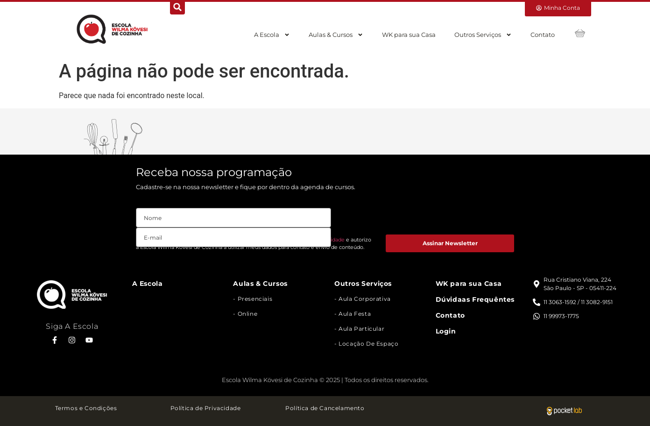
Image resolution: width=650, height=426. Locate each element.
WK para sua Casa (409, 34)
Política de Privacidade (205, 408)
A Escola (272, 35)
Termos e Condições (86, 408)
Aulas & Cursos (336, 35)
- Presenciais (252, 298)
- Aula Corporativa (362, 298)
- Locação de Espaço (366, 343)
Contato (542, 34)
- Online (245, 313)
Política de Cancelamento (324, 408)
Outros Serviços (483, 35)
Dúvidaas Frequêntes (475, 299)
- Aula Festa (352, 313)
